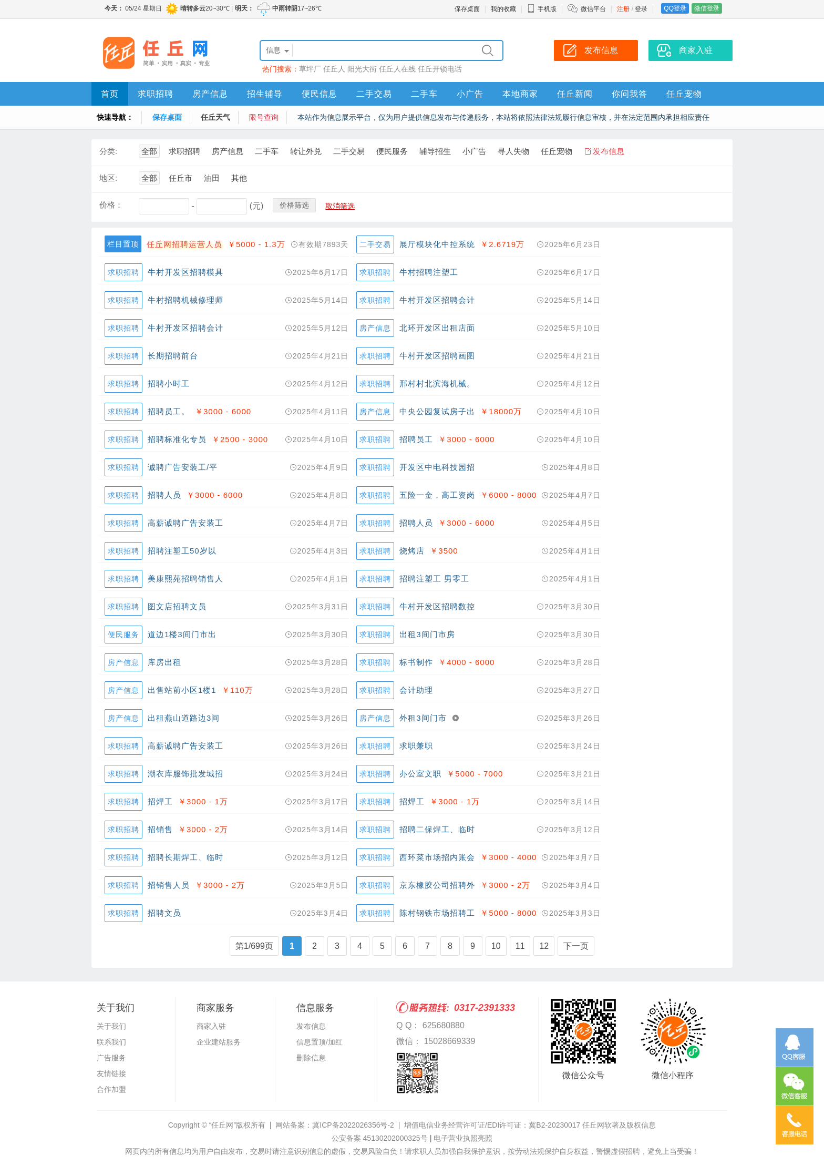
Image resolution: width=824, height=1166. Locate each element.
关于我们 (111, 1026)
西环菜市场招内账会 (437, 857)
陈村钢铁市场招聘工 (437, 912)
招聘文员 (164, 912)
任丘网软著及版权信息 (619, 1125)
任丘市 (180, 177)
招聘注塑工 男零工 (434, 578)
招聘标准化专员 (177, 439)
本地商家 (520, 93)
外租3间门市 (422, 717)
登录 (641, 9)
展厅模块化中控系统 (437, 244)
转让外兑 (306, 151)
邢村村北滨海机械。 (437, 383)
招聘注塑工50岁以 (182, 550)
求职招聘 (155, 93)
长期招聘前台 (173, 355)
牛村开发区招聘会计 (437, 299)
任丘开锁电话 (440, 69)
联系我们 (111, 1042)
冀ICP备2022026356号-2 (353, 1125)
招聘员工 (416, 439)
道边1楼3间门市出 (182, 634)
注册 (623, 9)
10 (496, 946)
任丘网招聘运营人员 (184, 244)
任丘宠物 (684, 93)
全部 (149, 151)
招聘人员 (164, 494)
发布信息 (608, 151)
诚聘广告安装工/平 (183, 467)
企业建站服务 (219, 1042)
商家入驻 (211, 1026)
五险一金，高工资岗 (437, 494)
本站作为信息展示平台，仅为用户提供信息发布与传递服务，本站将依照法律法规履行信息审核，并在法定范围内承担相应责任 (503, 117)
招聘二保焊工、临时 (437, 829)
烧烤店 (412, 550)
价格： (111, 204)
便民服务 (392, 151)
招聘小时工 (169, 383)
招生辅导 (265, 93)
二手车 (424, 93)
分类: (108, 151)
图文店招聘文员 (177, 606)
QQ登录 (675, 8)
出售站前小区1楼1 (182, 690)
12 (544, 946)
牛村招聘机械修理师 (185, 299)
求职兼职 (416, 745)
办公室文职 (420, 773)
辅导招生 (435, 151)
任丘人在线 (397, 69)
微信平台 (593, 9)
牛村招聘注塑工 (428, 272)
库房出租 (164, 662)
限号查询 (264, 117)
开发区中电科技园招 (437, 467)
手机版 (542, 9)
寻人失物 (513, 151)
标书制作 (416, 662)
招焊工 (160, 801)
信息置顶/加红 (319, 1042)
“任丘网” (222, 1125)
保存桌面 (467, 9)
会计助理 (416, 690)
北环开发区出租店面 (437, 327)
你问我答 (629, 93)
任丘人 (334, 69)
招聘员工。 (169, 411)
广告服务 (111, 1058)
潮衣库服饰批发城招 (185, 773)
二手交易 (374, 93)
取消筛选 (340, 206)
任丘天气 (215, 117)
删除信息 (311, 1058)
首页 (110, 93)
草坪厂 (310, 69)
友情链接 (111, 1073)
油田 (212, 177)
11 (520, 946)
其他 (239, 177)
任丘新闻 (575, 93)
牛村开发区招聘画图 (437, 355)
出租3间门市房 (427, 634)
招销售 (160, 829)
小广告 (470, 93)
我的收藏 (503, 9)
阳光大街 (362, 69)
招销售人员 (169, 885)
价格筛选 (294, 205)
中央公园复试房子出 (437, 411)
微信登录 (706, 8)
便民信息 (319, 93)
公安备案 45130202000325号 (380, 1138)
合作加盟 (111, 1089)
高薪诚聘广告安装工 (185, 522)
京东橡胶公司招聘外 (437, 885)
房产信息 (210, 93)
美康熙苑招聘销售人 (185, 578)
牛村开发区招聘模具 (185, 272)
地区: (108, 177)
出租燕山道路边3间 (184, 717)
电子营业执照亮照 (463, 1138)
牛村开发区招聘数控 (437, 606)
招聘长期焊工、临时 (185, 857)
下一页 (576, 946)
